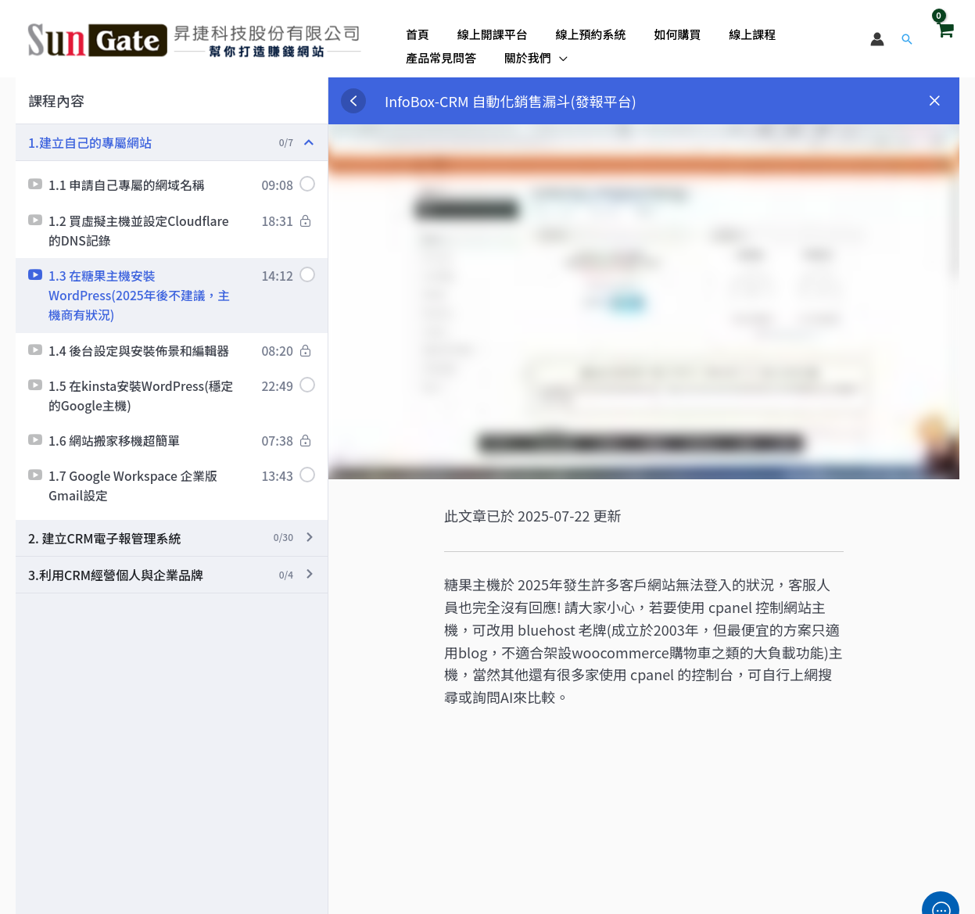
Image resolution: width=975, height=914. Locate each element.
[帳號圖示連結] (877, 39)
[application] (552, 54)
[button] (907, 39)
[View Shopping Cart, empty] (944, 38)
